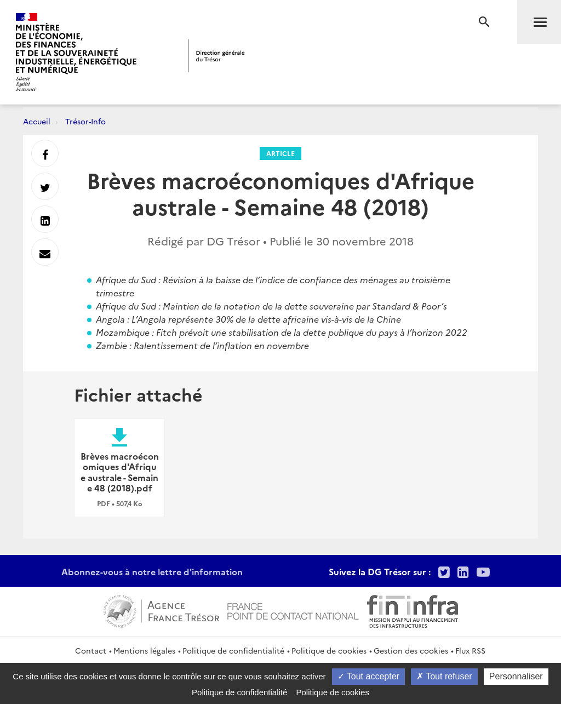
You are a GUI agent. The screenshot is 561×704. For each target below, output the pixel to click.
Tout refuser (444, 676)
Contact (90, 650)
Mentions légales (144, 650)
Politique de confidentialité (233, 650)
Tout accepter (368, 676)
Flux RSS (470, 650)
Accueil (36, 121)
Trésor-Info (85, 121)
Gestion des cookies (411, 650)
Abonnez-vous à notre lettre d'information (152, 571)
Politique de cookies (329, 650)
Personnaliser (516, 676)
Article (280, 153)
